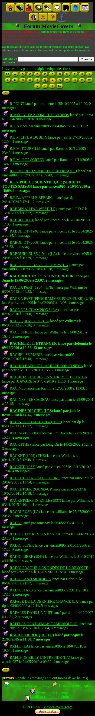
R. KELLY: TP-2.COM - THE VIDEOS (39, 115)
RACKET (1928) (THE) (28, 456)
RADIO (16, 523)
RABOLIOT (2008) (24, 242)
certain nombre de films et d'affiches (62, 31)
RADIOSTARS (21, 590)
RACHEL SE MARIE (26, 355)
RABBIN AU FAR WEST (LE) (33, 209)
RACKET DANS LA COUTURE (35, 478)
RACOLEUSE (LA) (25, 512)
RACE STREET (22, 332)
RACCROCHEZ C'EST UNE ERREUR (42, 276)
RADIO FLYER (22, 545)
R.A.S (14, 126)
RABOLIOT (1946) (24, 231)
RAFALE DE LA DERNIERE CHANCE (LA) (44, 601)
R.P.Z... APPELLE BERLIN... (32, 198)
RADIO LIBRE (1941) (27, 556)
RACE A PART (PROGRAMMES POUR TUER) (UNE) (52, 299)
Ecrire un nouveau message (27, 685)
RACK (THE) (20, 444)
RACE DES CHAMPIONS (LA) (34, 310)
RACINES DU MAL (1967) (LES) (36, 422)
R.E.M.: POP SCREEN (27, 160)
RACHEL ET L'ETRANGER (33, 343)
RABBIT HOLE (22, 220)
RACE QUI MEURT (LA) (29, 321)
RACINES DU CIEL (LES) (31, 411)
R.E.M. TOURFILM (25, 148)
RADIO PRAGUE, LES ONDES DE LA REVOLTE (49, 568)
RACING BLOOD (24, 433)
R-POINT (17, 104)
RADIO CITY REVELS (28, 534)
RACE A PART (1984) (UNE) (32, 287)
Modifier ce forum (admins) (48, 697)
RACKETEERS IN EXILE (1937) (35, 500)
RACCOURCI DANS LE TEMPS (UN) (40, 265)
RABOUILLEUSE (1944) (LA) (33, 254)
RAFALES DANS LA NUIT (31, 613)
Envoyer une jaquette (48, 693)
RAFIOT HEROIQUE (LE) (32, 635)
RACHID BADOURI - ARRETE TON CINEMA (46, 366)
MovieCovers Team (57, 707)
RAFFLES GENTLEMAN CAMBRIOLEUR (44, 624)
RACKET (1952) (22, 467)
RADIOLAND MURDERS (30, 579)
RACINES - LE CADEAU (30, 399)
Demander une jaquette (72, 685)
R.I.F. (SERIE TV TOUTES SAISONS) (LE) (43, 171)
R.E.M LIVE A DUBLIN (28, 137)
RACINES (18, 388)
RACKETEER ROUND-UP (31, 489)
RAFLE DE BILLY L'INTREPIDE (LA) (40, 657)
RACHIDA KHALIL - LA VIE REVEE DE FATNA (48, 377)
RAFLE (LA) (20, 646)
